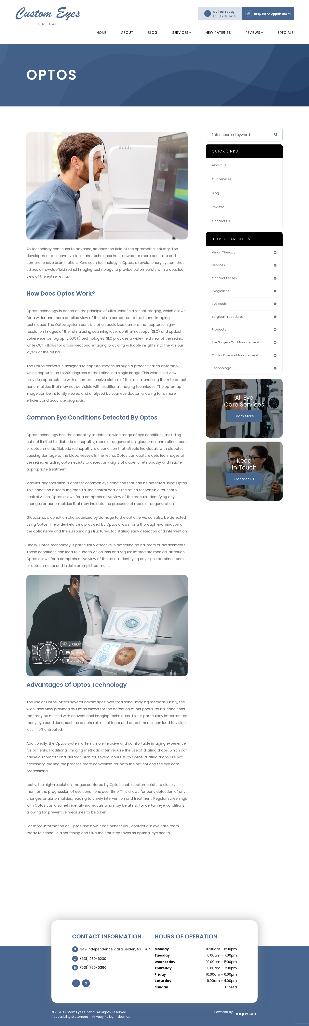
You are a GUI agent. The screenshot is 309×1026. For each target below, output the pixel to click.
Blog (152, 32)
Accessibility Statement (69, 1016)
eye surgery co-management (238, 346)
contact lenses (225, 279)
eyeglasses (221, 292)
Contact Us (222, 221)
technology (222, 373)
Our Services (223, 179)
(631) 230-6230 (224, 16)
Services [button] (181, 32)
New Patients (218, 32)
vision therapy (225, 252)
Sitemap (123, 1016)
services (219, 266)
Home (102, 32)
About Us (220, 165)
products (220, 333)
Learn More (244, 421)
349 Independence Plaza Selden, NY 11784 (115, 949)
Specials (286, 32)
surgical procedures (229, 319)
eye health (221, 306)
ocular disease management (237, 359)
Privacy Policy (103, 1016)
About (127, 32)
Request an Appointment (272, 14)
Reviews (219, 207)
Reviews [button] (254, 32)
